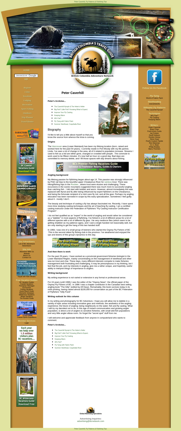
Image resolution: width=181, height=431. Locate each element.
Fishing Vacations (26, 289)
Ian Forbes (154, 133)
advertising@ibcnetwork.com (90, 421)
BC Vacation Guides (26, 282)
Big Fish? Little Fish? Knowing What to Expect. (71, 109)
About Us (26, 255)
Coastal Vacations (26, 284)
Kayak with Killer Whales (27, 276)
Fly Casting (154, 118)
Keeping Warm (59, 115)
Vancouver (57, 146)
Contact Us (26, 257)
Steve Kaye (154, 139)
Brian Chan (154, 129)
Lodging (27, 100)
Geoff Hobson (154, 135)
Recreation (27, 104)
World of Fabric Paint (154, 98)
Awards (27, 253)
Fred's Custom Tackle (154, 141)
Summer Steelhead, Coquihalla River (67, 124)
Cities (27, 92)
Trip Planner (27, 117)
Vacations (27, 96)
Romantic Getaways (26, 293)
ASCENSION (154, 104)
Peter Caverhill (154, 127)
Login (27, 323)
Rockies (74, 184)
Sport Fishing (27, 109)
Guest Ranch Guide (27, 291)
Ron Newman (154, 143)
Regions (27, 87)
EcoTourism (26, 288)
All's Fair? (57, 118)
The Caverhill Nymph (154, 110)
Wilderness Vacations (26, 295)
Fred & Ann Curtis (154, 131)
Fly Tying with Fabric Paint (63, 121)
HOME (27, 70)
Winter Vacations (27, 296)
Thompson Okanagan (26, 286)
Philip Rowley (154, 147)
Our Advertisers (27, 241)
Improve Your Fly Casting (63, 112)
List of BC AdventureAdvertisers (27, 245)
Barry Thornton (154, 149)
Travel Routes (27, 121)
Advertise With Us (27, 252)
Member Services (26, 321)
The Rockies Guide (27, 298)
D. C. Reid (154, 145)
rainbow (108, 182)
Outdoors (27, 113)
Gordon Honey (154, 137)
